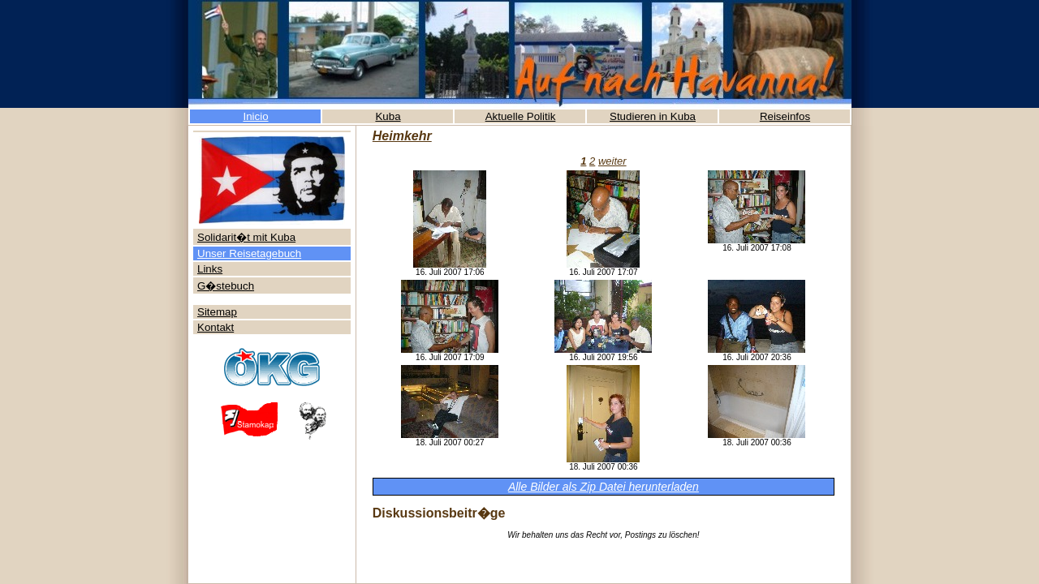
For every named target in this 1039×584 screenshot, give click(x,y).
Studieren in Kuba (653, 116)
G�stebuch (225, 286)
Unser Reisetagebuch (249, 253)
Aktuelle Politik (520, 116)
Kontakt (215, 327)
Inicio (255, 116)
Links (209, 269)
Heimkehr (402, 136)
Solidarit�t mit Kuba (246, 237)
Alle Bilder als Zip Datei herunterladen (603, 486)
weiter (612, 161)
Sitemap (217, 312)
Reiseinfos (785, 116)
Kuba (387, 116)
